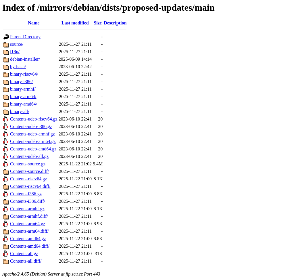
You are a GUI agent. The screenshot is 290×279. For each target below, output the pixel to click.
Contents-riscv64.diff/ (30, 186)
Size (98, 22)
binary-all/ (19, 111)
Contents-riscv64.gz (28, 178)
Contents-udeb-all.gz (29, 156)
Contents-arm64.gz (27, 223)
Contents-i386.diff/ (27, 201)
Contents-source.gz (27, 163)
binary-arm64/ (23, 96)
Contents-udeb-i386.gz (31, 126)
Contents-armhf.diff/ (29, 216)
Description (115, 22)
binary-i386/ (21, 81)
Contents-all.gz (24, 253)
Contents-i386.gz (26, 193)
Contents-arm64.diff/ (29, 231)
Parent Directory (25, 36)
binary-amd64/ (23, 104)
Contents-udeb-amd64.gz (33, 148)
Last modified (75, 22)
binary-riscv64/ (24, 74)
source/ (16, 44)
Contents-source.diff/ (29, 171)
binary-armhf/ (23, 89)
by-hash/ (18, 66)
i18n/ (15, 51)
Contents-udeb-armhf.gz (32, 133)
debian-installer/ (25, 59)
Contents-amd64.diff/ (29, 246)
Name (33, 22)
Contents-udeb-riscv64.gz (33, 118)
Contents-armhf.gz (27, 208)
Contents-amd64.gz (28, 238)
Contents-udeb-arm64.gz (33, 141)
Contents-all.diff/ (25, 261)
